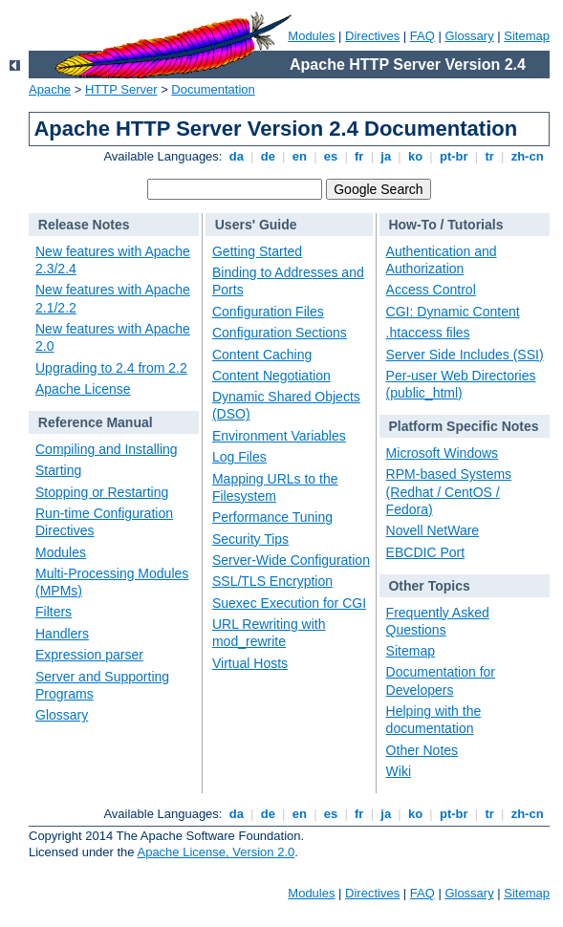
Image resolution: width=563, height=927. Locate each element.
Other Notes (422, 750)
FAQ (422, 36)
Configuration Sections (279, 332)
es (330, 156)
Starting (58, 470)
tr (490, 156)
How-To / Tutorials (445, 224)
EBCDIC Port (425, 552)
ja (386, 156)
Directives (372, 36)
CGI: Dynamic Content (453, 311)
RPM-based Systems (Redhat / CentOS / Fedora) (448, 491)
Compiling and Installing (106, 449)
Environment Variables (279, 435)
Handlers (62, 633)
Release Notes (84, 224)
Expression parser (89, 654)
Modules (311, 36)
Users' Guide (256, 224)
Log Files (239, 456)
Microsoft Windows (442, 453)
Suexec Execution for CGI (289, 603)
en (299, 156)
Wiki (398, 771)
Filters (53, 611)
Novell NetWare (433, 530)
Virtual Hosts (250, 663)
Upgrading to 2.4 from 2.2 (111, 368)
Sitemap (527, 36)
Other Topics (428, 585)
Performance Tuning (272, 517)
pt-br (453, 156)
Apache (50, 89)
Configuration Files (268, 311)
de (267, 156)
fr (359, 156)
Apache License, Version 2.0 (215, 852)
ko (414, 156)
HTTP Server (121, 89)
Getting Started (257, 251)
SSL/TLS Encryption (272, 581)
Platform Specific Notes (463, 426)
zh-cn (527, 156)
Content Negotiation (271, 375)
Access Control (431, 289)
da (236, 156)
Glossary (468, 36)
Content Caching (262, 354)
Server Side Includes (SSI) (465, 354)
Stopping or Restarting (101, 492)
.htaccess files (428, 332)
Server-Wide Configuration (291, 560)
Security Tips (250, 539)
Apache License (83, 389)
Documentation (212, 89)
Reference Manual (95, 422)
